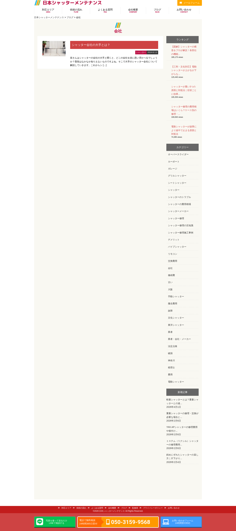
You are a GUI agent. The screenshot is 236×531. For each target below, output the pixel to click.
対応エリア (48, 10)
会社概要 (133, 10)
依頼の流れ (76, 10)
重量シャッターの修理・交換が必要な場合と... (182, 417)
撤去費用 (172, 303)
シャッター (173, 190)
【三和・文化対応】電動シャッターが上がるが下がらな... (184, 70)
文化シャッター (176, 317)
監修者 (133, 508)
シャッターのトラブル (179, 197)
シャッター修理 (176, 218)
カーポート (173, 161)
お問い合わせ (184, 10)
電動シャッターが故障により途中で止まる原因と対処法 (184, 130)
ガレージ (172, 168)
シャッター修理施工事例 (180, 232)
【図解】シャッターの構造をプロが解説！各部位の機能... (184, 50)
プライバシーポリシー (151, 508)
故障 (170, 310)
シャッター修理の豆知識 (180, 225)
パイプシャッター (177, 246)
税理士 (171, 367)
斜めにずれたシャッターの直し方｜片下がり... (182, 458)
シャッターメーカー (178, 211)
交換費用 (172, 261)
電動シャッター (176, 381)
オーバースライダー (178, 154)
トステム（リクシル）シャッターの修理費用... (182, 445)
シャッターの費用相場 (179, 204)
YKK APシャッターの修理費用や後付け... (182, 431)
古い (170, 282)
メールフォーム (190, 2)
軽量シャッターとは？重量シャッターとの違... (182, 403)
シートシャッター (177, 183)
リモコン (172, 254)
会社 (170, 268)
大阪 (170, 289)
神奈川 (171, 360)
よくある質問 (105, 10)
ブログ (157, 10)
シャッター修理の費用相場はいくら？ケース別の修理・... (184, 110)
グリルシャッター (177, 175)
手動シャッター (176, 296)
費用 (170, 374)
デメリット (173, 239)
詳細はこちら (100, 52)
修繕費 (171, 275)
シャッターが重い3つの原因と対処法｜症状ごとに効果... (184, 90)
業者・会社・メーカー (179, 339)
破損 (170, 353)
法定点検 (172, 346)
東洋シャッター (176, 325)
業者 (170, 332)
